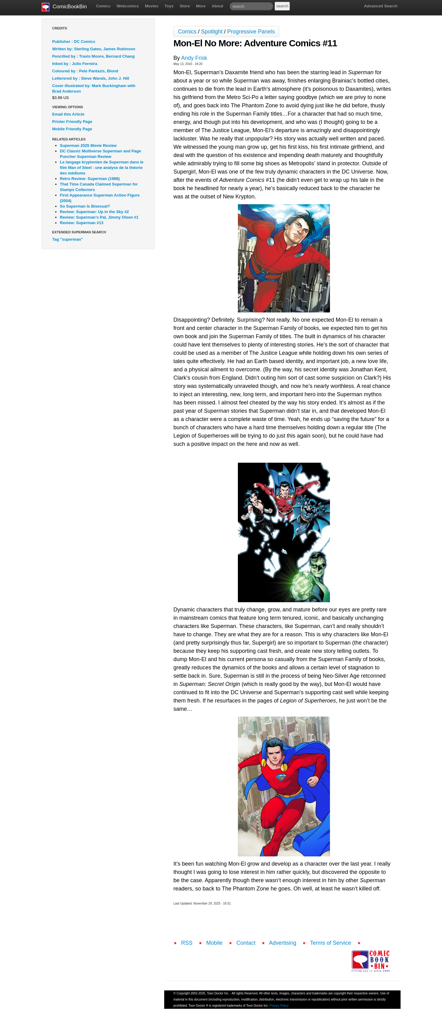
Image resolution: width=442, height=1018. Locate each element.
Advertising (282, 943)
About (217, 6)
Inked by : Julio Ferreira (74, 63)
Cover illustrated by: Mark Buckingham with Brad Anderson (93, 88)
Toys (169, 6)
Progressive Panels (251, 32)
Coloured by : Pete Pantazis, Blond (85, 71)
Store (185, 6)
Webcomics (128, 6)
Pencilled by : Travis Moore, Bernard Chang (93, 56)
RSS (186, 943)
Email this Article (68, 114)
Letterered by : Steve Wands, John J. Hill (90, 78)
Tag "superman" (67, 239)
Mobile (214, 943)
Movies (151, 6)
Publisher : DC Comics (73, 41)
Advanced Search (380, 6)
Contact (245, 943)
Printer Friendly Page (72, 121)
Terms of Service (330, 943)
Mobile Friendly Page (72, 129)
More (201, 6)
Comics (103, 6)
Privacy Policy (279, 1005)
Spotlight (212, 32)
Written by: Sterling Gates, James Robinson (93, 49)
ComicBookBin (64, 7)
